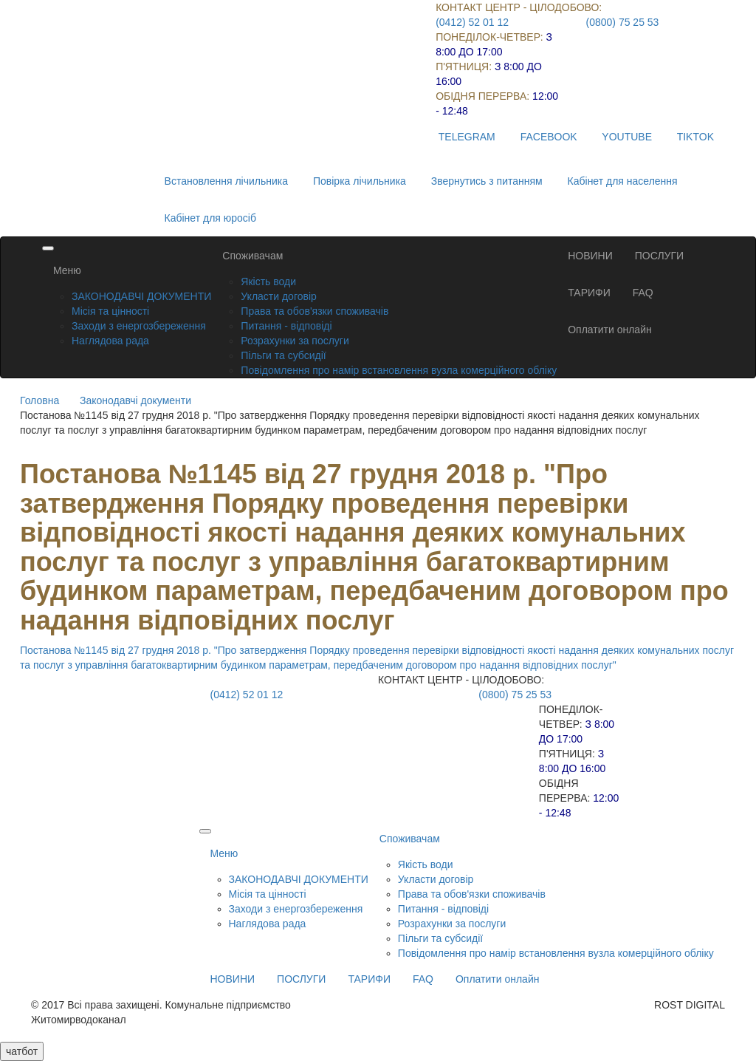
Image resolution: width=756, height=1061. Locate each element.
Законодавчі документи (135, 400)
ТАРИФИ (589, 292)
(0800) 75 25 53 (622, 22)
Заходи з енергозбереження (139, 326)
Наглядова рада (110, 341)
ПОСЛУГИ (659, 256)
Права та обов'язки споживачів (314, 311)
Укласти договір (279, 296)
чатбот (22, 1051)
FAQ (643, 292)
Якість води (268, 281)
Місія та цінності (110, 311)
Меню (67, 270)
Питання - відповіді (286, 326)
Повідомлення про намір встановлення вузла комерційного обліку (399, 370)
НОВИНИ (590, 256)
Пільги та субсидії (283, 355)
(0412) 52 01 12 (472, 22)
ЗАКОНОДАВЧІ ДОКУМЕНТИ (141, 296)
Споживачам (252, 256)
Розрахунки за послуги (294, 341)
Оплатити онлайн (610, 329)
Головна (39, 400)
